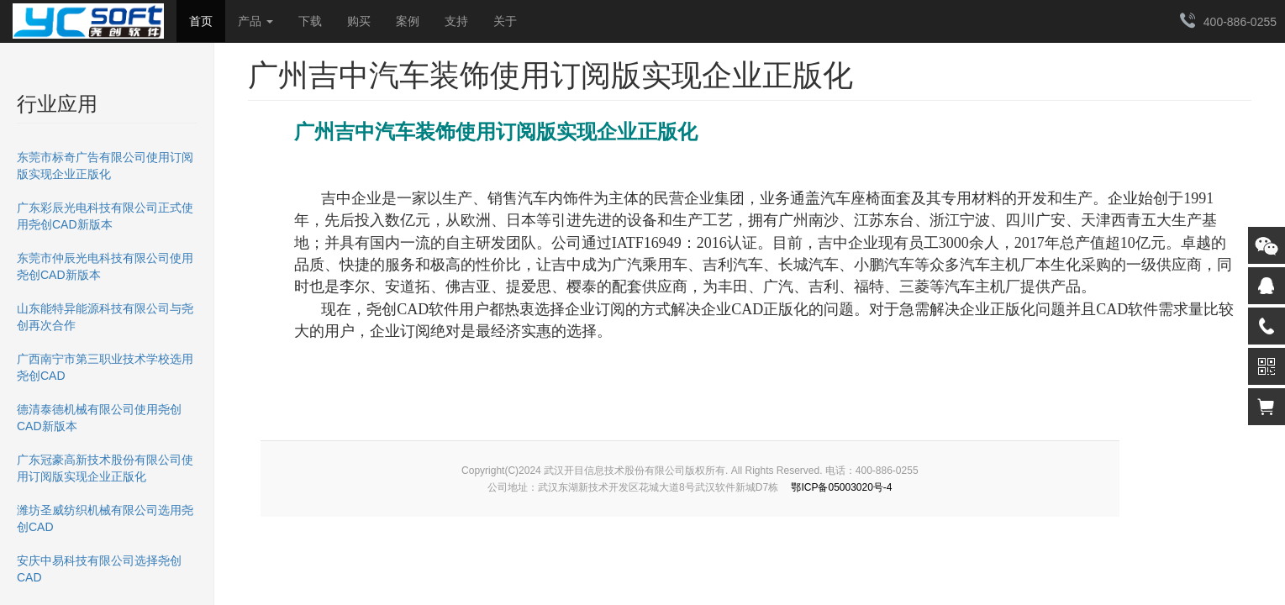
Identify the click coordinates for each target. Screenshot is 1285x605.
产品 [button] (255, 21)
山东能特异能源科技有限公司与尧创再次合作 (105, 317)
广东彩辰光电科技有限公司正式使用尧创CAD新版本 (105, 216)
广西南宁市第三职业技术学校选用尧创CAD (105, 367)
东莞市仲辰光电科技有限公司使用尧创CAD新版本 (105, 266)
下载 (310, 21)
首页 (201, 21)
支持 (456, 21)
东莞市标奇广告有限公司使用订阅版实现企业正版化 (105, 165)
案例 (407, 21)
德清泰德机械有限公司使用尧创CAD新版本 (99, 417)
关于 (505, 21)
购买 (359, 21)
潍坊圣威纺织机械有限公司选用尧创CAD (105, 518)
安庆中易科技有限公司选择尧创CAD (99, 569)
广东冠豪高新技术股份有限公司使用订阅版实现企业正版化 (105, 468)
